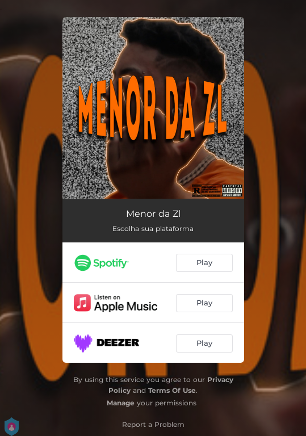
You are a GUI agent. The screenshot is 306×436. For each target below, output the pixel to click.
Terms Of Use (172, 390)
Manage (121, 403)
